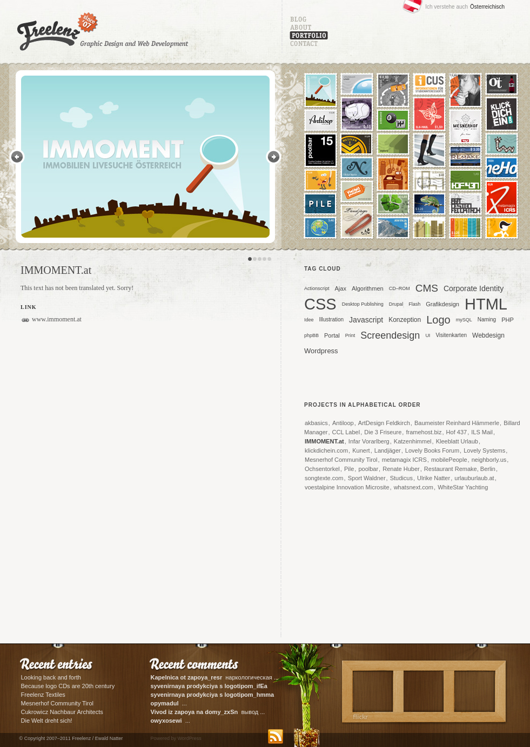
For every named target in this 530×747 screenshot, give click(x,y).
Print (350, 335)
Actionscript (317, 288)
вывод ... (208, 712)
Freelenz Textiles (43, 694)
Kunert (361, 450)
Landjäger (387, 450)
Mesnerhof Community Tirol (341, 459)
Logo (438, 320)
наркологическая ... (215, 677)
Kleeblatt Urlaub (457, 441)
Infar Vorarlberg (369, 441)
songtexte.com (324, 478)
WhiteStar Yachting (463, 487)
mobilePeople (449, 459)
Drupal (396, 304)
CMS (426, 288)
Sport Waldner (367, 478)
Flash (414, 304)
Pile (349, 469)
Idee (309, 319)
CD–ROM (399, 288)
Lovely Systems (484, 450)
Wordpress (321, 351)
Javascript (366, 319)
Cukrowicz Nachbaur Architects (62, 712)
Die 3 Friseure (382, 432)
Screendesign (390, 335)
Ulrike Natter (433, 478)
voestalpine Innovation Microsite (347, 487)
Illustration (331, 319)
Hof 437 (456, 432)
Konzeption (404, 320)
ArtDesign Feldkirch (384, 423)
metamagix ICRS (404, 459)
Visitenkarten (451, 335)
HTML (486, 305)
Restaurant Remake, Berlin (459, 469)
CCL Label (346, 432)
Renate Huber (401, 469)
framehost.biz (423, 432)
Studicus (401, 478)
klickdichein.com (326, 450)
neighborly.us (489, 459)
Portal (332, 335)
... (169, 703)
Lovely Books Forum (432, 450)
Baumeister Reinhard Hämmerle (456, 423)
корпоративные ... (213, 695)
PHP (507, 320)
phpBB (311, 335)
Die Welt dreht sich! (46, 720)
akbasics (316, 423)
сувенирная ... (210, 687)
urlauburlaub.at (474, 478)
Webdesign (488, 335)
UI (427, 335)
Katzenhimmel (413, 441)
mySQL (464, 319)
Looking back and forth (51, 677)
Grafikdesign (442, 304)
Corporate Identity (474, 288)
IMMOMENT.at (324, 441)
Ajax (340, 288)
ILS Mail (482, 432)
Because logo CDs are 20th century (68, 686)
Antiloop (343, 423)
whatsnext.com (413, 487)
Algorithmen (368, 288)
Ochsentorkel (322, 469)
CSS (320, 305)
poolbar (368, 469)
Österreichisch (487, 7)
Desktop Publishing (363, 304)
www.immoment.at (57, 319)
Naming (487, 319)
